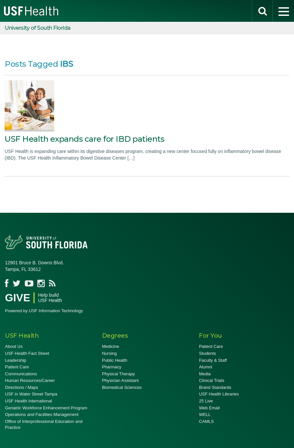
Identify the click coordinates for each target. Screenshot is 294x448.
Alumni (205, 366)
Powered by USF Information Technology (44, 310)
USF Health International (28, 400)
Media (204, 373)
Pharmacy (112, 366)
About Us (13, 346)
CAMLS (206, 421)
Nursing (109, 353)
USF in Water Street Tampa (31, 394)
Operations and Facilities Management (42, 414)
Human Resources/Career (30, 380)
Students (207, 353)
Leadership (15, 360)
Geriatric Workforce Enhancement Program (46, 407)
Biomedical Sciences (122, 387)
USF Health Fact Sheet (27, 353)
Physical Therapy (118, 373)
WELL (204, 414)
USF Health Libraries (219, 394)
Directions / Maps (21, 387)
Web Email (209, 407)
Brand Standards (215, 387)
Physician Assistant (120, 380)
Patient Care (17, 366)
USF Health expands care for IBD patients (84, 139)
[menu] (283, 11)
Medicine (110, 346)
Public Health (115, 360)
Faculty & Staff (213, 360)
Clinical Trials (211, 380)
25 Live (206, 400)
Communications (21, 373)
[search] (262, 11)
